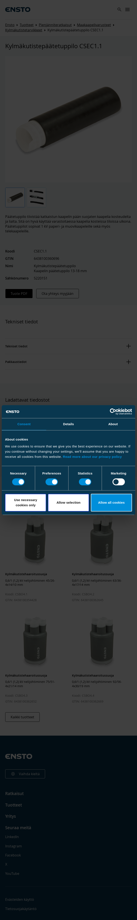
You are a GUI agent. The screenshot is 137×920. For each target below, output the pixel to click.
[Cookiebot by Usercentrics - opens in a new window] (113, 411)
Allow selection (69, 502)
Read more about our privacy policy (92, 456)
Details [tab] (68, 424)
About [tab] (113, 424)
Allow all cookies (111, 502)
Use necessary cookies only (25, 502)
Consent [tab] (24, 424)
